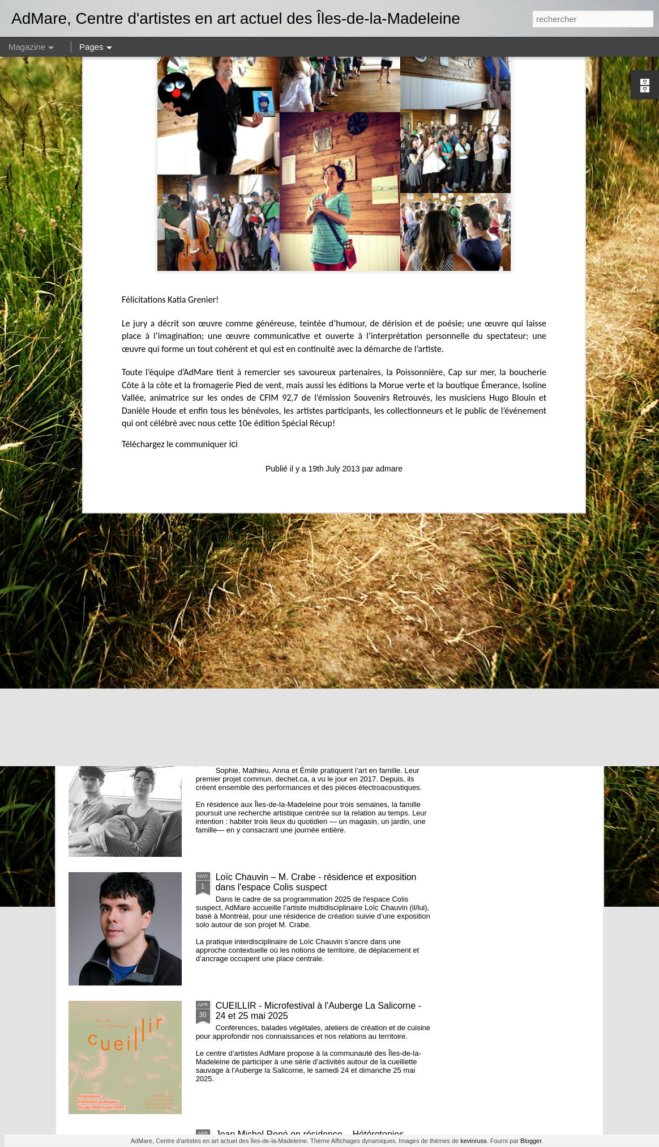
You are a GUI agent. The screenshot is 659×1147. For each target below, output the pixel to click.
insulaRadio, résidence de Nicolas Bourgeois (306, 620)
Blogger (530, 1140)
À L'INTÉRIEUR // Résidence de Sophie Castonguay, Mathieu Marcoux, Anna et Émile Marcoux (322, 753)
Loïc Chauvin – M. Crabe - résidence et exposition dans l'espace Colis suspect (316, 882)
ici (233, 277)
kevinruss (473, 1140)
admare (389, 301)
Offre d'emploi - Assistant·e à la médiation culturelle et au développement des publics (323, 496)
